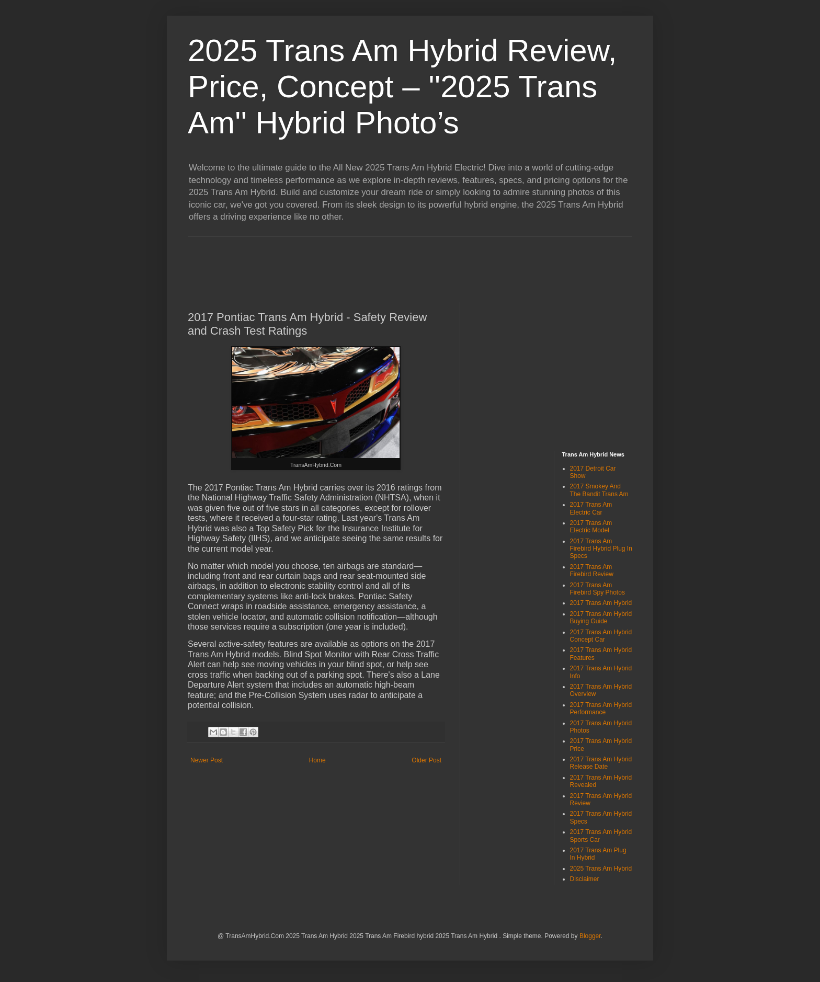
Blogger (590, 936)
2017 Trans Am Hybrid (601, 603)
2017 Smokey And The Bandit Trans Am (599, 490)
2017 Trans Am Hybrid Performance (601, 708)
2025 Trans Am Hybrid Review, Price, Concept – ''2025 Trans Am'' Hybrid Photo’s (402, 86)
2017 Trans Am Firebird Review (591, 570)
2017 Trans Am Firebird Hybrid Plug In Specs (601, 549)
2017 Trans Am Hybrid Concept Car (601, 636)
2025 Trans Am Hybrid (601, 868)
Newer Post (206, 760)
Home (317, 760)
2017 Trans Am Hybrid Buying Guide (601, 617)
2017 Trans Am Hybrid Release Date (601, 763)
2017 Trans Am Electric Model (591, 526)
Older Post (426, 760)
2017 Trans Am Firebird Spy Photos (597, 588)
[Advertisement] (378, 260)
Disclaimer (584, 879)
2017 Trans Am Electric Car (591, 508)
